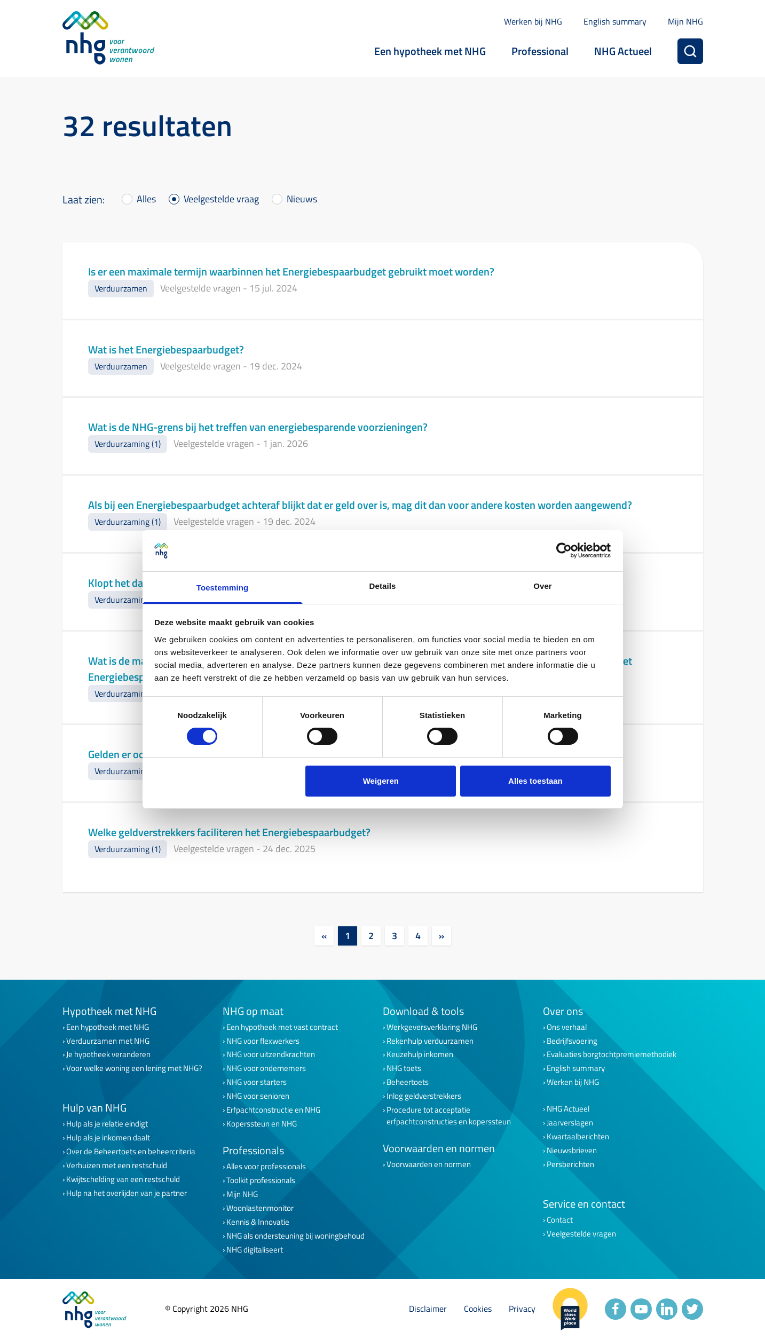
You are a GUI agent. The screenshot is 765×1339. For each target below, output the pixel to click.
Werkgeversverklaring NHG (432, 1027)
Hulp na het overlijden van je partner (126, 1193)
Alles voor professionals (266, 1166)
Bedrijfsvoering (572, 1041)
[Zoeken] (690, 51)
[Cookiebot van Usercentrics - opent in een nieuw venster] (564, 550)
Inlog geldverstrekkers (424, 1096)
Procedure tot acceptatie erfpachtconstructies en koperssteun (449, 1116)
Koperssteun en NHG (261, 1124)
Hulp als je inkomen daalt (108, 1138)
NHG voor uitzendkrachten (270, 1054)
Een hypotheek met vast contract (282, 1027)
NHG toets (404, 1068)
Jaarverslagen (570, 1123)
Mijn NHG (685, 21)
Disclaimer (428, 1308)
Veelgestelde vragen (581, 1234)
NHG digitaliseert (254, 1250)
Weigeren (381, 780)
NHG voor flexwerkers (262, 1041)
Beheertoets (408, 1082)
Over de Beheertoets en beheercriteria (130, 1151)
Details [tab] (382, 585)
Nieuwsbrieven (572, 1150)
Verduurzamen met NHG (107, 1041)
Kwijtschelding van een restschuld (123, 1179)
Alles (146, 199)
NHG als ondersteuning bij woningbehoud (295, 1236)
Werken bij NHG (533, 21)
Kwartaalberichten (578, 1137)
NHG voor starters (256, 1082)
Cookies (478, 1308)
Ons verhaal (567, 1027)
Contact (560, 1220)
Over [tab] (542, 585)
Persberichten (570, 1164)
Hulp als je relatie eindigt (107, 1124)
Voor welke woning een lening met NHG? (134, 1068)
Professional (540, 51)
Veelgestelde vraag (221, 199)
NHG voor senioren (257, 1096)
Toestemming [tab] (222, 587)
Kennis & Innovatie (257, 1222)
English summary (614, 21)
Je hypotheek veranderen (108, 1054)
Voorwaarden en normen (429, 1164)
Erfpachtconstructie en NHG (273, 1110)
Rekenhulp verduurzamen (430, 1041)
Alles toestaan (535, 780)
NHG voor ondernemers (266, 1068)
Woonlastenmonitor (260, 1208)
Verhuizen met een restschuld (116, 1165)
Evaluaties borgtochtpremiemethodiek (611, 1054)
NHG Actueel (623, 51)
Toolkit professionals (260, 1180)
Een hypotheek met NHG (430, 51)
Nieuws (302, 199)
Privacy (522, 1308)
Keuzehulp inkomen (420, 1054)
